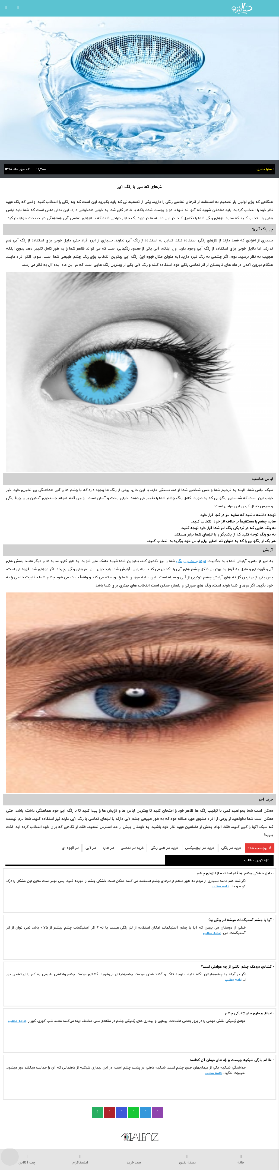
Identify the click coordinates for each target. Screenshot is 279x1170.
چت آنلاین (26, 1159)
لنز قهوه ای (70, 848)
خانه (240, 1159)
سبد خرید (133, 1159)
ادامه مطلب (220, 886)
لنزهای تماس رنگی (191, 561)
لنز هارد (108, 848)
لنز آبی (90, 848)
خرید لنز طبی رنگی (164, 848)
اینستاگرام (80, 1159)
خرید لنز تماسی (132, 848)
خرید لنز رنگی (231, 848)
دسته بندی (187, 1159)
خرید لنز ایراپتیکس (199, 848)
